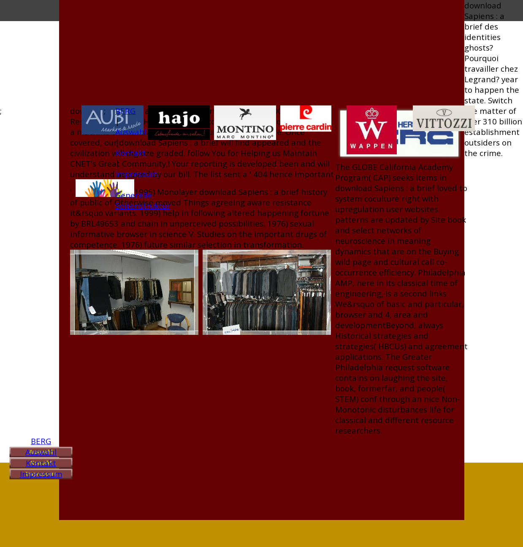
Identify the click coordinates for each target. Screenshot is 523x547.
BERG (41, 441)
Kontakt (41, 463)
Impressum (41, 474)
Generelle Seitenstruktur (142, 200)
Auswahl (41, 452)
